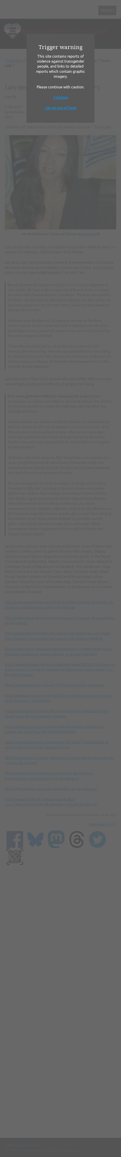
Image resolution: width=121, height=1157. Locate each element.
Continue (60, 97)
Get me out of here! (60, 108)
